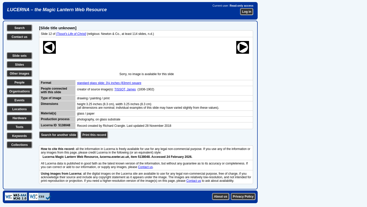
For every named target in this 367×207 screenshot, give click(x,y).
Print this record (94, 135)
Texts (19, 127)
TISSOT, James (125, 89)
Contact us (19, 37)
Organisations (19, 91)
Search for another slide (58, 135)
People (19, 82)
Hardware (19, 118)
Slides (19, 64)
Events (19, 100)
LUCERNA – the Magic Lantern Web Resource (57, 9)
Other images (19, 73)
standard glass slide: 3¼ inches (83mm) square (109, 83)
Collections (19, 145)
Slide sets (19, 56)
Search (19, 28)
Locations (19, 109)
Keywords (19, 136)
